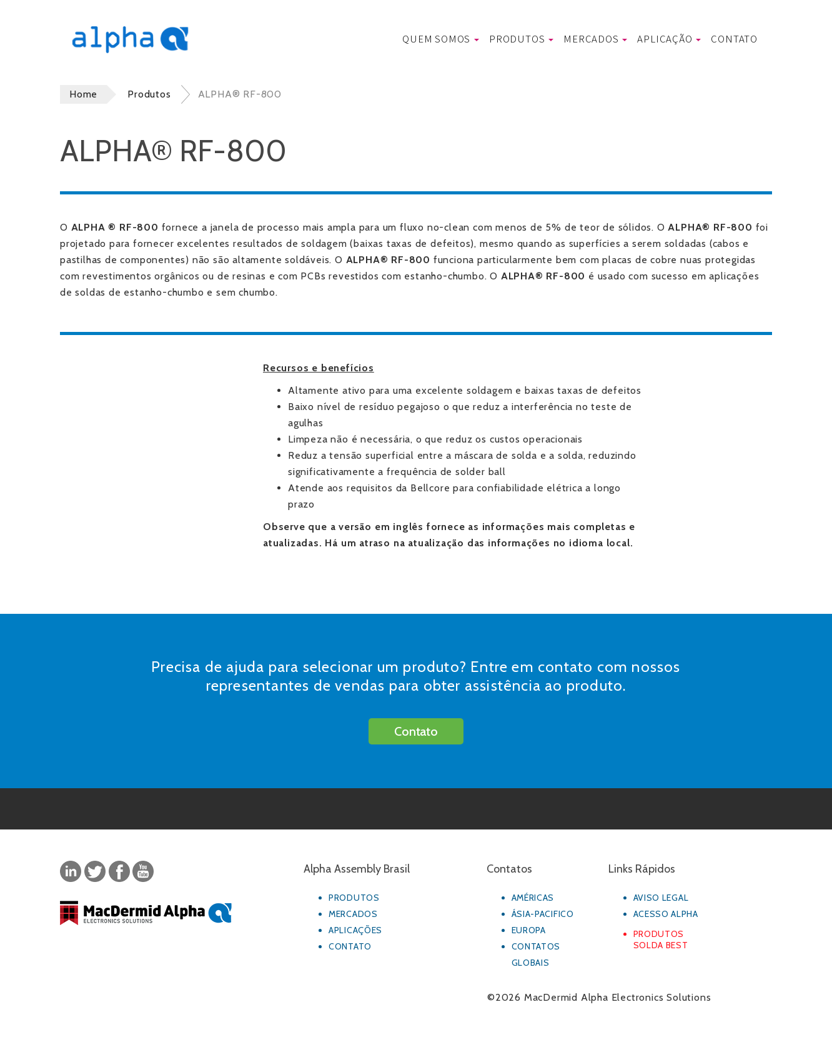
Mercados (595, 38)
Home (83, 94)
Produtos (521, 38)
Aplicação (669, 38)
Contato (734, 38)
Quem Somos (440, 38)
